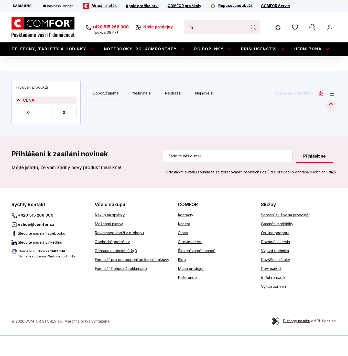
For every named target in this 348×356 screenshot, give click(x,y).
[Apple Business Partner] (58, 6)
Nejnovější (204, 113)
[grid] (321, 113)
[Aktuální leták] (100, 6)
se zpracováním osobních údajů (242, 192)
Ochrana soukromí (32, 277)
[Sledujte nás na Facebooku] (49, 253)
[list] (332, 113)
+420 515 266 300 (110, 26)
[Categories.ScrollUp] (330, 126)
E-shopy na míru (296, 341)
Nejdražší (173, 113)
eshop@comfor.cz (36, 244)
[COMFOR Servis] (275, 5)
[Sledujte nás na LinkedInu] (49, 262)
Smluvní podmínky (62, 277)
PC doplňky (209, 48)
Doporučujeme (106, 113)
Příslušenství (259, 48)
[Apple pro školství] (142, 5)
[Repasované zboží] (231, 6)
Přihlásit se (314, 176)
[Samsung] (22, 6)
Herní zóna (308, 48)
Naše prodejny (158, 26)
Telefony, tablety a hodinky (49, 48)
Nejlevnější (141, 113)
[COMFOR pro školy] (184, 5)
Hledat (253, 27)
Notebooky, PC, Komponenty (140, 48)
